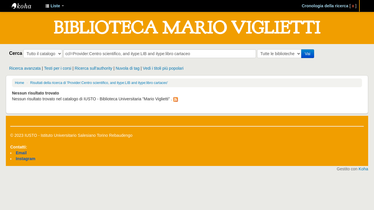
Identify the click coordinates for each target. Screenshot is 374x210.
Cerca (15, 53)
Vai (307, 53)
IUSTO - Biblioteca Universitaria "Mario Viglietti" (26, 6)
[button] (54, 6)
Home (19, 83)
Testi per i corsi (57, 68)
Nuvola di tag (128, 68)
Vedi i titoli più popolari (163, 68)
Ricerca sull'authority (93, 68)
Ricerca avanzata (25, 68)
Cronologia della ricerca (325, 6)
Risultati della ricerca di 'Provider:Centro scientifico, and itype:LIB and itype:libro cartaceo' (99, 83)
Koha (363, 169)
